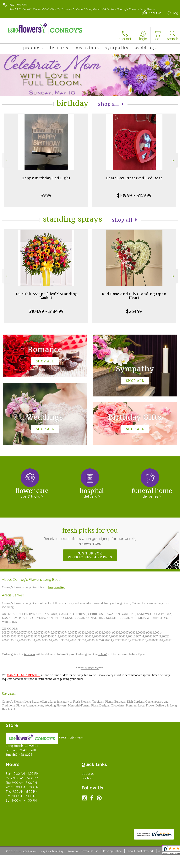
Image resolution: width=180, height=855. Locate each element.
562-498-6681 (18, 5)
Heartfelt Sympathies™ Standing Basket (46, 296)
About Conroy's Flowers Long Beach (32, 579)
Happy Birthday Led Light (46, 178)
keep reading (56, 587)
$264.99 (134, 311)
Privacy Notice (112, 851)
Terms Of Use (89, 851)
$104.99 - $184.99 (46, 311)
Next (174, 160)
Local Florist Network (140, 851)
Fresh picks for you (90, 536)
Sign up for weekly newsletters (90, 555)
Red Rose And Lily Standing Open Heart (134, 296)
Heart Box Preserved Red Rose (134, 178)
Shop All (108, 104)
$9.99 (46, 195)
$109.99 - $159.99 (134, 195)
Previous (6, 160)
